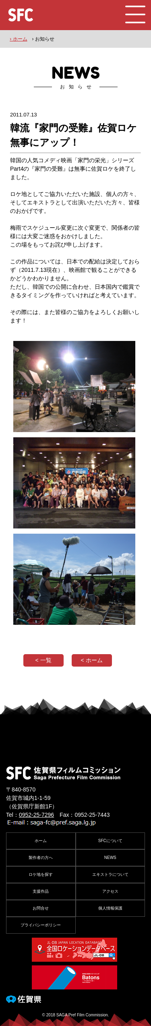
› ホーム (18, 39)
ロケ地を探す (41, 874)
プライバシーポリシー (41, 925)
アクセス (110, 891)
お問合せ (41, 908)
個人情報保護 (110, 908)
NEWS (110, 857)
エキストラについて (110, 874)
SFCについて (110, 840)
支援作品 (41, 891)
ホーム (41, 840)
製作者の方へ (41, 857)
